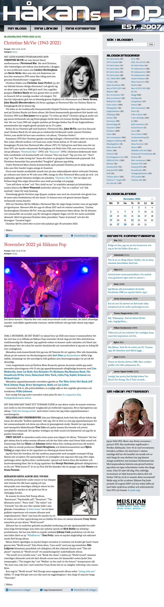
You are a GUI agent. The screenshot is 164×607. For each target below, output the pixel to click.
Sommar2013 (112, 167)
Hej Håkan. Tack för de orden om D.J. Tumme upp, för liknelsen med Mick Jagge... (130, 349)
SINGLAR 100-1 (113, 160)
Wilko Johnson (24, 391)
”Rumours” (54, 151)
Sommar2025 (112, 170)
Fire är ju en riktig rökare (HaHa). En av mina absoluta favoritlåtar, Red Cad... (131, 261)
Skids (50, 384)
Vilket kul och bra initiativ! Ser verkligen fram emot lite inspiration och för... (131, 334)
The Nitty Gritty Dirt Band (73, 381)
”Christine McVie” (64, 177)
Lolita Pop (62, 375)
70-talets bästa (113, 68)
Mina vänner (112, 147)
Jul (132, 121)
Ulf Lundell (136, 176)
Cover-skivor (112, 104)
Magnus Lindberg (114, 140)
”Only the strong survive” (24, 411)
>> (152, 198)
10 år (133, 59)
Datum (134, 104)
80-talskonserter (138, 72)
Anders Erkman (138, 78)
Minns (14, 52)
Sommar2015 (136, 167)
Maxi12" (134, 140)
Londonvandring (138, 137)
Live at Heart (136, 134)
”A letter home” (33, 509)
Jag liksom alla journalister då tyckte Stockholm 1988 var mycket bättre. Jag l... (128, 290)
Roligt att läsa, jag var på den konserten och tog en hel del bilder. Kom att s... (129, 247)
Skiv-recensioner (138, 160)
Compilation (136, 101)
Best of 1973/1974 (114, 88)
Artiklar (110, 81)
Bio (132, 91)
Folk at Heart (137, 114)
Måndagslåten (113, 144)
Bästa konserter (138, 81)
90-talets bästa (113, 75)
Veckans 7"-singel (114, 180)
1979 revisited (112, 62)
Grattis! (110, 117)
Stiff (108, 173)
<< (111, 198)
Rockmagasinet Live (115, 157)
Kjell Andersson (138, 124)
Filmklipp (111, 114)
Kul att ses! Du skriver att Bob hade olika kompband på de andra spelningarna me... (129, 305)
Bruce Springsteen (36, 384)
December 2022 (131, 198)
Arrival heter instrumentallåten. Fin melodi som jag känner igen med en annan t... (129, 276)
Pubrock (110, 153)
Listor (109, 134)
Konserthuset (137, 127)
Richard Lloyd (11, 378)
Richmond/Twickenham (142, 153)
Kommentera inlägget (18, 235)
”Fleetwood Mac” (29, 151)
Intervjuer (111, 121)
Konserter (111, 127)
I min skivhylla (137, 117)
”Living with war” (86, 571)
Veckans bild (136, 180)
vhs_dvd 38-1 (112, 183)
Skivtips (110, 163)
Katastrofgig (112, 124)
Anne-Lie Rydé (24, 371)
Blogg (14, 254)
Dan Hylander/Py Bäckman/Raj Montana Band (59, 371)
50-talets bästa (113, 65)
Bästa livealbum (113, 85)
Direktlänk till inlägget (84, 235)
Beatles (134, 85)
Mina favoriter (137, 144)
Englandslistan (113, 111)
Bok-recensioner (114, 98)
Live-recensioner (114, 137)
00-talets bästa (113, 59)
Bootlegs (135, 98)
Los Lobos (63, 384)
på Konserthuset (66, 355)
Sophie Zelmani (78, 375)
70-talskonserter (138, 68)
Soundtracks (136, 170)
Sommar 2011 (137, 163)
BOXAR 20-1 (112, 101)
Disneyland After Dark (44, 375)
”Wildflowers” (34, 535)
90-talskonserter (138, 75)
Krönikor (110, 131)
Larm (133, 131)
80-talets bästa (113, 72)
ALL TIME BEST (113, 78)
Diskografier (112, 108)
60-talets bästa (137, 65)
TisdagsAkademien (139, 173)
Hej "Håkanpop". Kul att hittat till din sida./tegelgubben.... (126, 320)
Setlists (134, 157)
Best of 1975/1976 (138, 88)
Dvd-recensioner (138, 108)
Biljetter (110, 91)
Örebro (110, 150)
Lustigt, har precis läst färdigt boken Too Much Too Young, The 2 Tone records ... (128, 378)
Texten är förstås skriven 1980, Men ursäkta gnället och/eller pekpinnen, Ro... (130, 363)
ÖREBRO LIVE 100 (139, 150)
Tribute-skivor (113, 176)
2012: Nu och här (138, 62)
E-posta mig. (134, 490)
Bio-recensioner (113, 95)
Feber (133, 111)
